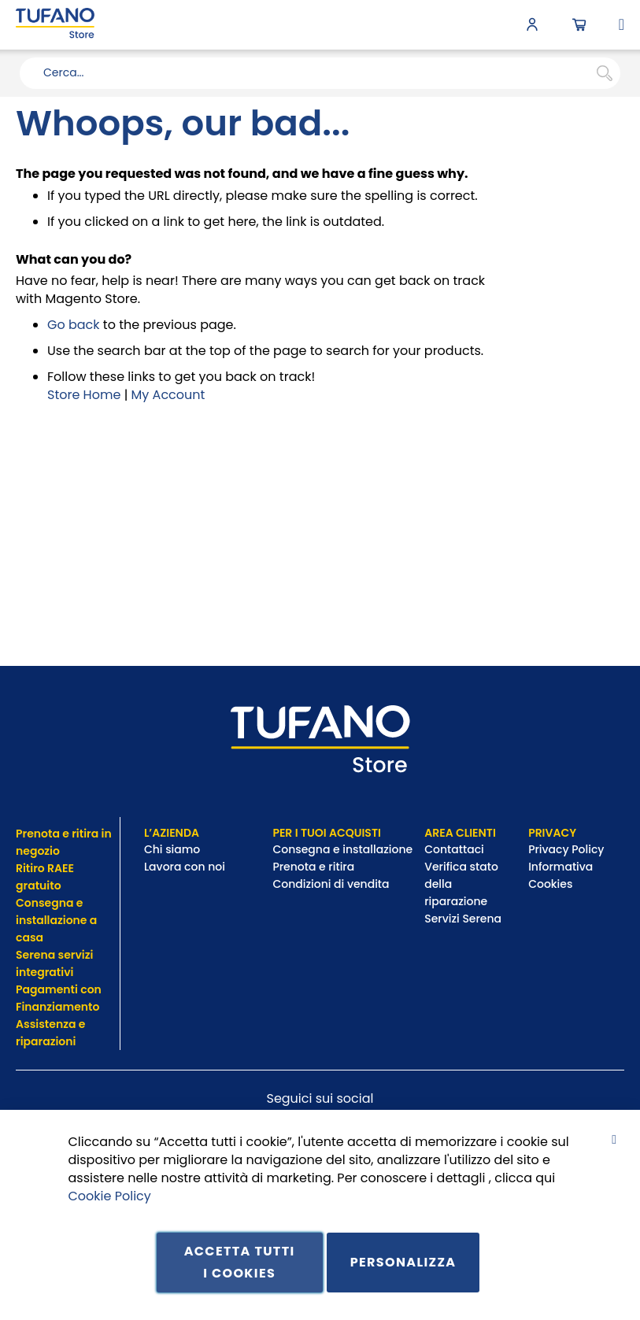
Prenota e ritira (314, 866)
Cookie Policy (109, 1195)
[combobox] (320, 73)
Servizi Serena (462, 918)
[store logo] (55, 25)
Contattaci (455, 849)
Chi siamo (172, 849)
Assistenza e (50, 1024)
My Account (168, 395)
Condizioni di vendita (330, 884)
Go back (73, 325)
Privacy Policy (567, 849)
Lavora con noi (186, 866)
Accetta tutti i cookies (239, 1262)
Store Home (83, 395)
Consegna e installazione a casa (56, 920)
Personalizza (403, 1262)
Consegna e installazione (342, 849)
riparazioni (46, 1041)
